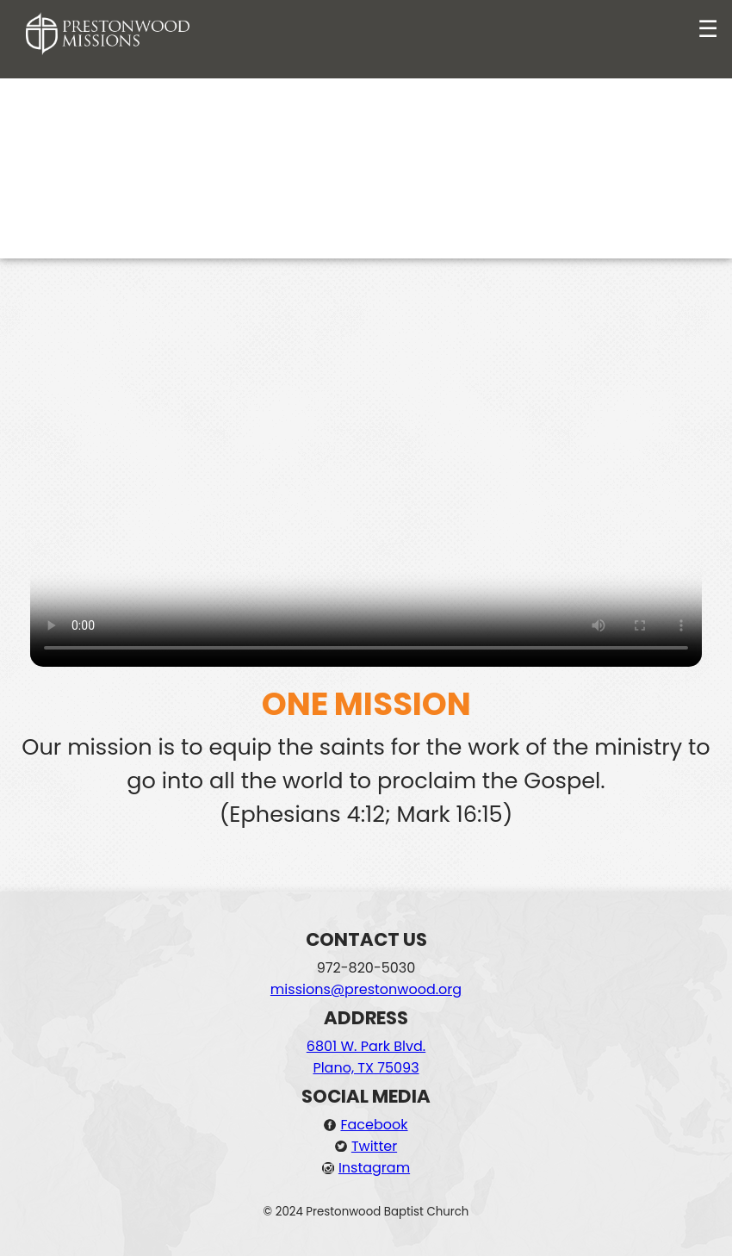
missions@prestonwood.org (366, 989)
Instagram (374, 1168)
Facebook (373, 1125)
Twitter (374, 1146)
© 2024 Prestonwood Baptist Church (366, 1211)
